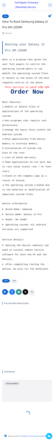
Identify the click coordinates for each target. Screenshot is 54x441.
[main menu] (4, 5)
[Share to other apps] (32, 292)
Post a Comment (12, 383)
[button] (12, 292)
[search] (50, 5)
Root (5, 16)
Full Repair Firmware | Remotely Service (26, 5)
